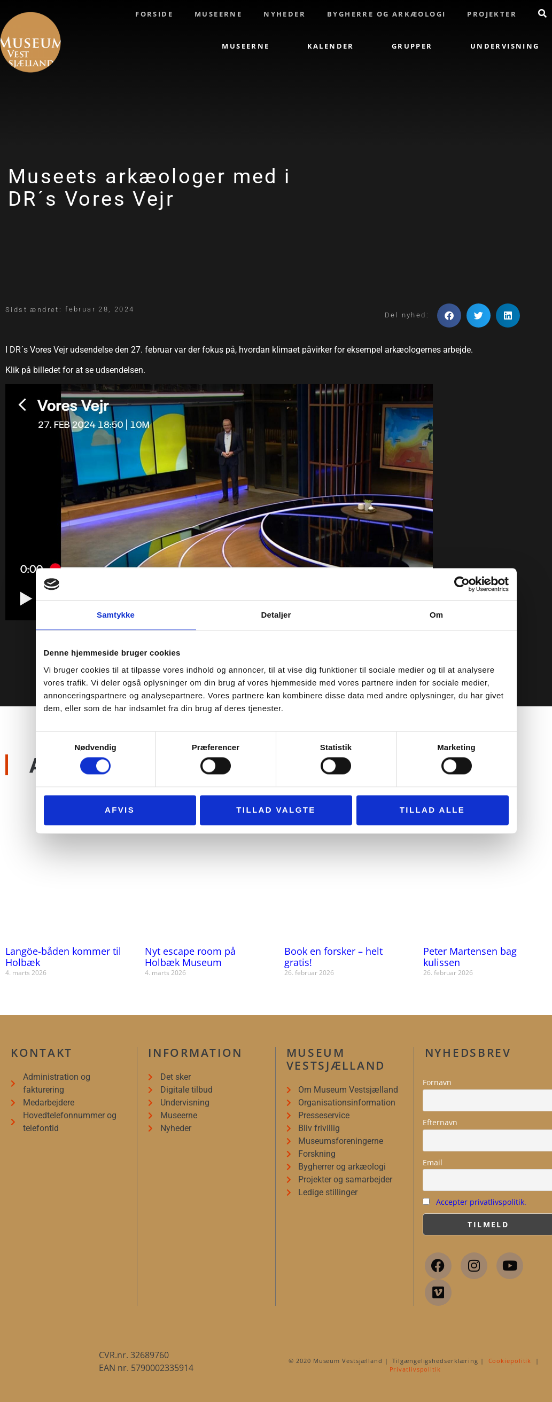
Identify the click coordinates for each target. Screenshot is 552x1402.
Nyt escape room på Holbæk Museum (190, 957)
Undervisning (505, 46)
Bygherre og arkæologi (386, 14)
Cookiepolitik (510, 1361)
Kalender (330, 46)
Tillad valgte (275, 809)
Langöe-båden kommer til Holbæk (63, 957)
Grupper (412, 46)
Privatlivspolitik (415, 1369)
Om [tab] (436, 614)
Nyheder (284, 14)
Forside (154, 14)
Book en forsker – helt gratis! (333, 957)
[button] (449, 315)
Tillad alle (432, 809)
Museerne (218, 14)
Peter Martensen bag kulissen (470, 957)
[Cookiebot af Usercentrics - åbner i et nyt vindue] (462, 584)
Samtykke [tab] (116, 614)
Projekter (492, 14)
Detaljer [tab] (276, 614)
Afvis (120, 809)
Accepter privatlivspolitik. (481, 1202)
